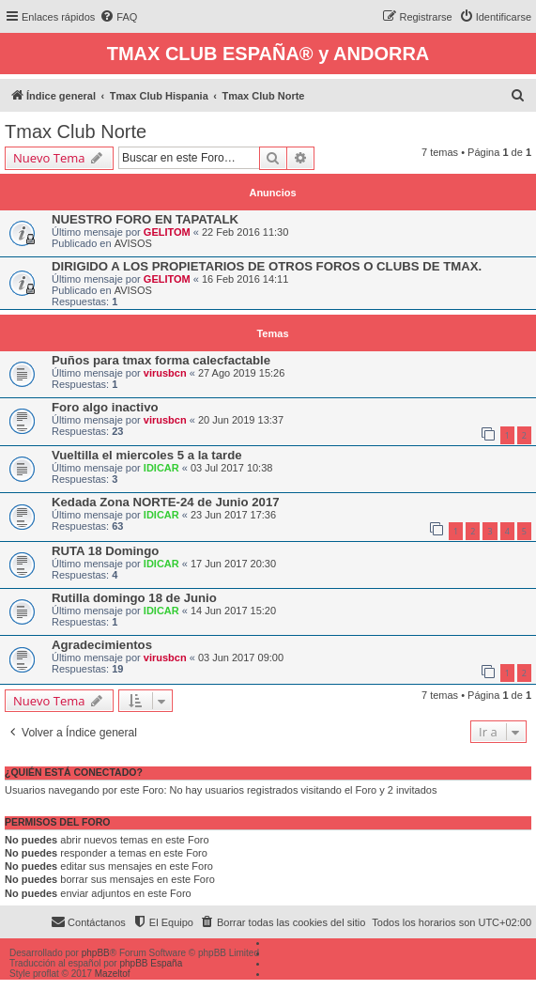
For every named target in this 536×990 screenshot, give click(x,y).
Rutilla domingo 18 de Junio (134, 598)
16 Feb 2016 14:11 (245, 279)
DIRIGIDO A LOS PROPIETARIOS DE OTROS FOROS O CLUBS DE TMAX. (267, 266)
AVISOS (133, 243)
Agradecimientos (102, 645)
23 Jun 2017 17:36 (233, 514)
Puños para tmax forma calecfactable (161, 360)
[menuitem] (118, 17)
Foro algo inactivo (105, 407)
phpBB (96, 953)
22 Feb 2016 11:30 (245, 232)
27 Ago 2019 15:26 (241, 373)
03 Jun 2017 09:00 (240, 657)
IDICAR (161, 467)
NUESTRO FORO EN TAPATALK (145, 219)
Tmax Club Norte (75, 131)
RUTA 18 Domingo (105, 551)
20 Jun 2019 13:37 (240, 419)
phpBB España (150, 963)
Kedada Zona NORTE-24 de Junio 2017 (166, 502)
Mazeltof (112, 973)
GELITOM (167, 232)
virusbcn (165, 373)
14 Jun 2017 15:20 (233, 610)
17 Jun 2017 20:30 (233, 563)
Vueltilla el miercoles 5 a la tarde (147, 455)
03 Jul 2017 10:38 (231, 467)
